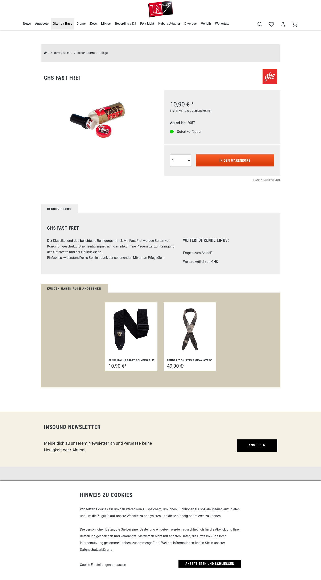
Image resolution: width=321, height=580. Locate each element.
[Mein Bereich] (283, 24)
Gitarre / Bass (62, 23)
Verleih (206, 23)
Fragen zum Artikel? (198, 253)
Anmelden (257, 445)
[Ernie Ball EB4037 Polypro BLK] (131, 329)
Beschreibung (59, 209)
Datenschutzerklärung (96, 550)
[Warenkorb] (294, 24)
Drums (81, 23)
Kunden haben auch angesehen (74, 288)
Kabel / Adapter (169, 23)
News (27, 23)
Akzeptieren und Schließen (209, 564)
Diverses (190, 23)
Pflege (103, 53)
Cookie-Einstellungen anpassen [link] (103, 565)
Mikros (106, 23)
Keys (93, 23)
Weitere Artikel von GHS (200, 262)
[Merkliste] (271, 24)
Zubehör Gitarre (84, 53)
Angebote (42, 23)
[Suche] (260, 24)
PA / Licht (147, 23)
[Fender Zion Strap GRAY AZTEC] (190, 329)
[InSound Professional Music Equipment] (45, 53)
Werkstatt (222, 23)
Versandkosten (201, 110)
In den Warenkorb (235, 160)
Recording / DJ (125, 23)
